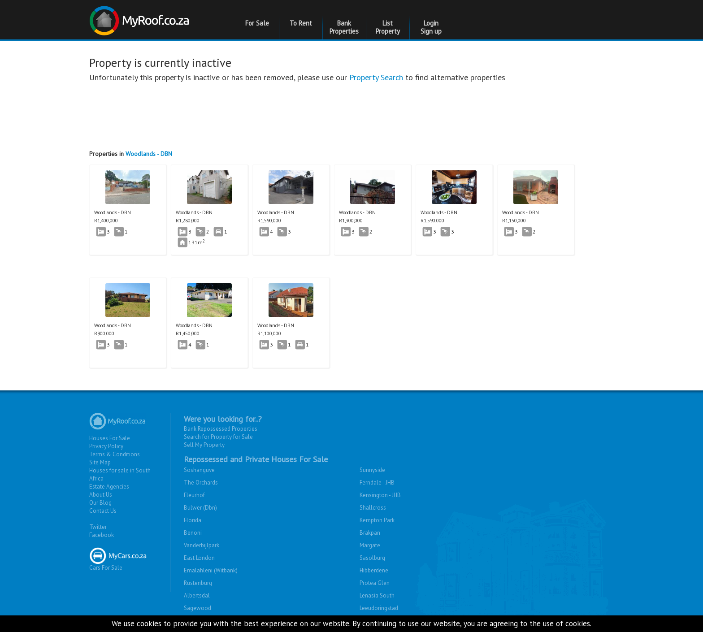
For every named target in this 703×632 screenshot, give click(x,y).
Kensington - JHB (380, 495)
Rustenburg (198, 583)
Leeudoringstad (379, 608)
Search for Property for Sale (218, 437)
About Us (100, 494)
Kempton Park (377, 520)
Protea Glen (375, 583)
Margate (370, 545)
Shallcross (373, 507)
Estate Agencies (109, 486)
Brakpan (370, 533)
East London (199, 558)
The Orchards (201, 482)
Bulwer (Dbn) (200, 507)
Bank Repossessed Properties (220, 429)
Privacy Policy (106, 446)
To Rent (301, 23)
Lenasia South (377, 595)
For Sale (257, 23)
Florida (192, 520)
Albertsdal (197, 595)
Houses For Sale (109, 438)
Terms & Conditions (114, 454)
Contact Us (103, 511)
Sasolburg (372, 558)
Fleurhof (194, 495)
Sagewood (197, 608)
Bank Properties (344, 27)
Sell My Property (204, 445)
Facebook (101, 535)
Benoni (193, 533)
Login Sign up (431, 27)
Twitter (98, 527)
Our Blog (100, 502)
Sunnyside (372, 470)
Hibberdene (374, 570)
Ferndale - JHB (377, 482)
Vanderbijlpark (201, 545)
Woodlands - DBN (149, 154)
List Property (388, 27)
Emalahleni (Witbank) (211, 570)
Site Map (100, 462)
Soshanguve (199, 470)
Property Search (376, 77)
